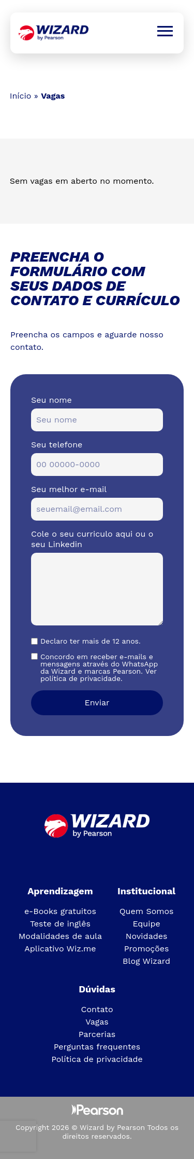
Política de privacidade (97, 1059)
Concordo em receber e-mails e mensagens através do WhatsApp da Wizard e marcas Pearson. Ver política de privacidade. (99, 667)
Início (21, 96)
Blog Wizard (146, 961)
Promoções (146, 948)
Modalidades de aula (60, 936)
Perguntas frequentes (97, 1047)
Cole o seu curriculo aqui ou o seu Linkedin (92, 539)
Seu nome (51, 400)
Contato (97, 1009)
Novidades (147, 936)
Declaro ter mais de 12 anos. (90, 641)
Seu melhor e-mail (69, 489)
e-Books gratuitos (60, 911)
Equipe (146, 924)
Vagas (96, 1022)
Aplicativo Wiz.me (60, 948)
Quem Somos (147, 911)
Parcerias (97, 1034)
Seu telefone (56, 444)
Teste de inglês (60, 924)
